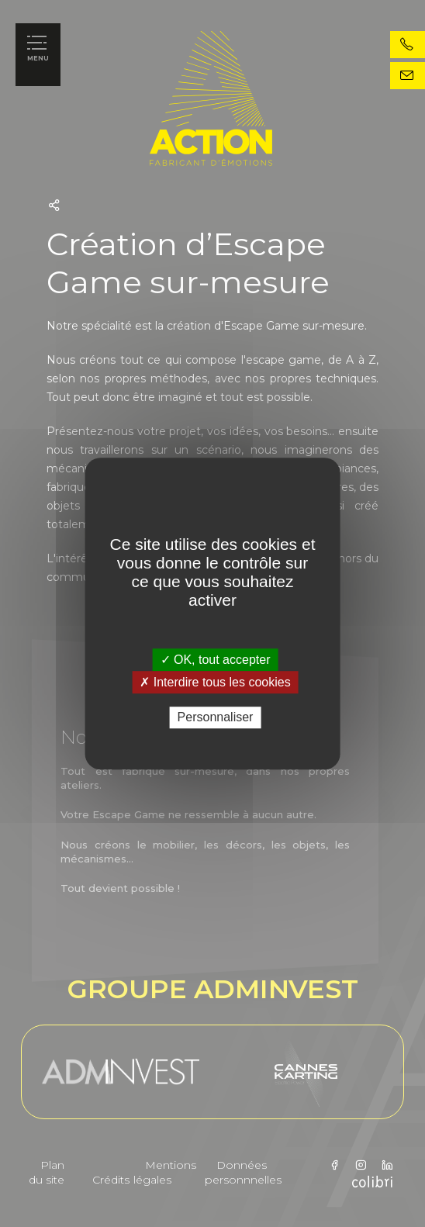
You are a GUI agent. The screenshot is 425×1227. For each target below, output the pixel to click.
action (274, 98)
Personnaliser (216, 717)
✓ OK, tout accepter (216, 659)
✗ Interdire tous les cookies (215, 682)
